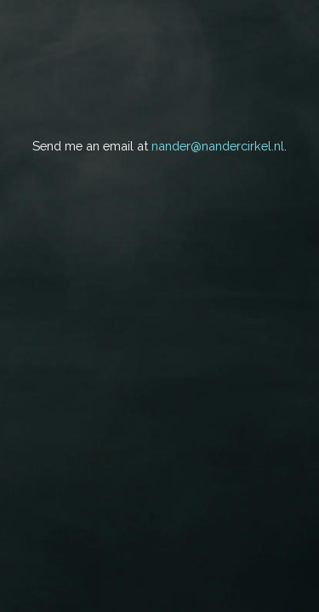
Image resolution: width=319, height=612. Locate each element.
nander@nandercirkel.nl (217, 146)
